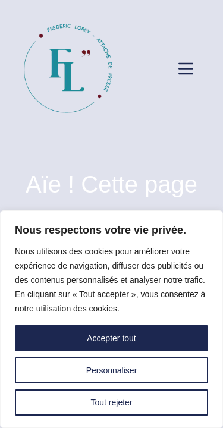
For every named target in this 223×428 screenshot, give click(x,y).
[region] (111, 319)
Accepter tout (111, 338)
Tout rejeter (111, 402)
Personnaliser (111, 370)
